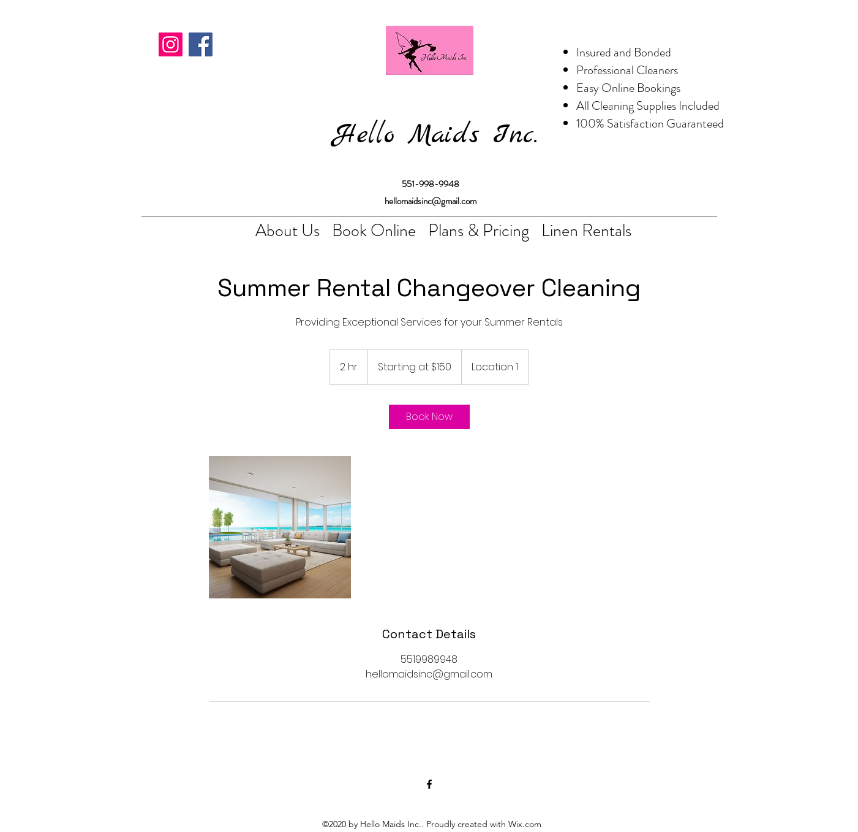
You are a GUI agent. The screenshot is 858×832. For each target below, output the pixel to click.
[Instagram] (171, 44)
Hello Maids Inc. (435, 135)
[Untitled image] (280, 527)
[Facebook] (201, 44)
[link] (429, 417)
